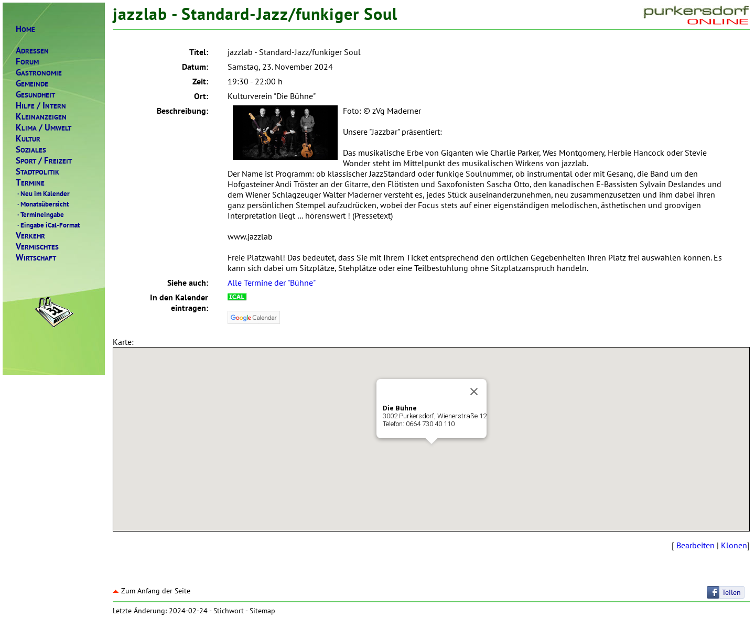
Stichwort (228, 610)
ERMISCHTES (37, 246)
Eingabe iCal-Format (48, 225)
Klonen (734, 545)
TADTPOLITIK (37, 171)
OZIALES (31, 149)
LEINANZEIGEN (41, 116)
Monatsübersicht (42, 204)
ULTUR (28, 138)
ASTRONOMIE (39, 72)
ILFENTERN (41, 105)
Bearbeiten (695, 545)
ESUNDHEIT (35, 94)
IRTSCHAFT (36, 257)
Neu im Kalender (43, 193)
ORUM (27, 61)
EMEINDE (32, 83)
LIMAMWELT (43, 127)
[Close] (474, 391)
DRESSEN (32, 50)
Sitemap (262, 610)
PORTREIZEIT (44, 160)
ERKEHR (30, 235)
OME (25, 29)
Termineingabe (40, 214)
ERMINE (30, 182)
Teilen (731, 592)
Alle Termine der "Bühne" (272, 282)
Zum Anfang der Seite (151, 590)
